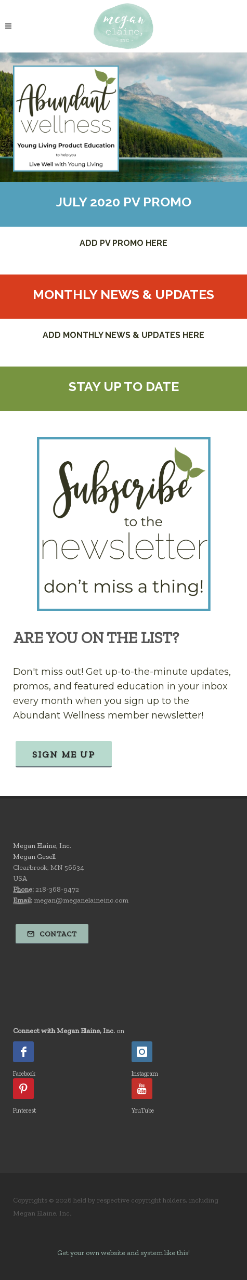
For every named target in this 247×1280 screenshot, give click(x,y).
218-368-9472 (57, 889)
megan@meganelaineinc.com (81, 900)
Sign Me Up (63, 754)
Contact (52, 934)
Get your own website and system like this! (123, 1252)
